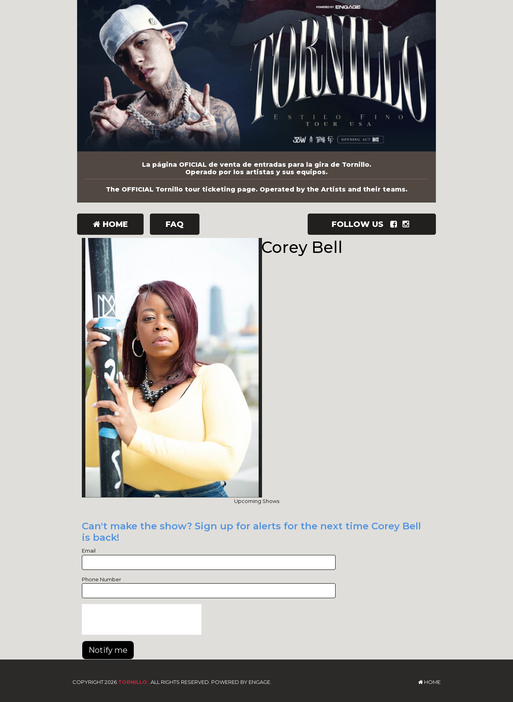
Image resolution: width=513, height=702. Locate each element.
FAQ (175, 224)
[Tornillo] (256, 75)
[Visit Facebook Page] (395, 224)
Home (110, 224)
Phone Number (101, 579)
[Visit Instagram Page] (407, 224)
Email (89, 550)
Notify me (108, 650)
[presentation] (141, 619)
